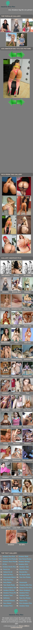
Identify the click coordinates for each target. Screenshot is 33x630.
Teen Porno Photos (25, 559)
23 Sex (5, 564)
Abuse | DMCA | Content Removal (20, 626)
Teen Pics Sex (24, 569)
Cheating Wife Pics (25, 585)
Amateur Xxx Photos (9, 559)
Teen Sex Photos (25, 577)
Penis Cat (6, 569)
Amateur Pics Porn (9, 556)
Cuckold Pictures (9, 600)
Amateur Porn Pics (25, 587)
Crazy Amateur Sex (9, 587)
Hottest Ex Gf (7, 572)
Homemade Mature (9, 577)
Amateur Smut (24, 606)
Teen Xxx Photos (25, 598)
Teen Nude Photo (9, 585)
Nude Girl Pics (8, 574)
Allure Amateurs (24, 590)
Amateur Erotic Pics (9, 567)
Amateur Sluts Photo (9, 561)
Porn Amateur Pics (25, 603)
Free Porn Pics (8, 580)
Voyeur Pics (23, 600)
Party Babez (7, 582)
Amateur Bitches (9, 590)
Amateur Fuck (24, 595)
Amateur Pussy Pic (9, 593)
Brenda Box (23, 572)
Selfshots (6, 598)
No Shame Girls (24, 574)
